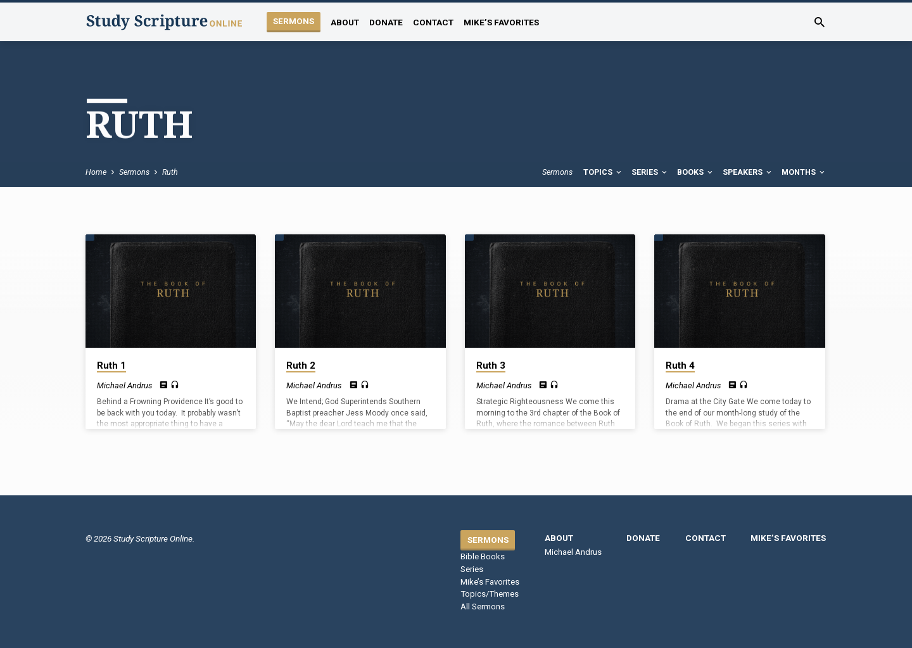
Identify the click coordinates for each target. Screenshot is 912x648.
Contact (433, 22)
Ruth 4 (680, 365)
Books (695, 172)
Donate (386, 22)
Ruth (170, 172)
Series (650, 172)
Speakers (748, 172)
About (345, 22)
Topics (603, 172)
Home (96, 172)
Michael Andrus (124, 385)
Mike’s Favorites (501, 22)
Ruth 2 (300, 365)
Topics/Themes (489, 594)
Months (804, 172)
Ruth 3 (490, 365)
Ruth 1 (111, 365)
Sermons (293, 21)
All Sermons (482, 606)
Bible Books (482, 556)
